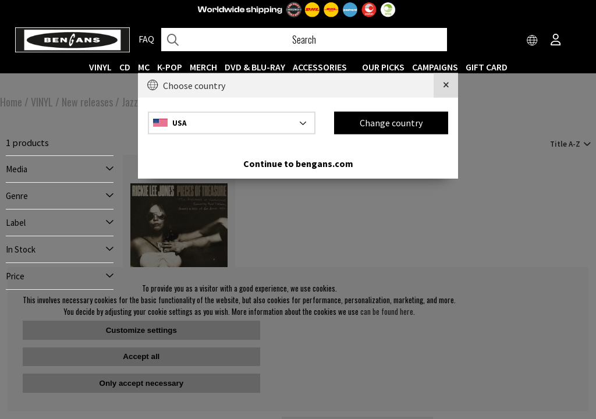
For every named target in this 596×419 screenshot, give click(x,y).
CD (124, 67)
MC (144, 67)
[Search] (304, 39)
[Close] (446, 85)
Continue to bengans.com (298, 163)
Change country (391, 123)
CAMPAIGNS (435, 67)
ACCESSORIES (320, 67)
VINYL (100, 67)
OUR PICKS (383, 67)
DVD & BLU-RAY (255, 67)
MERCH (203, 67)
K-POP (169, 67)
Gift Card (487, 67)
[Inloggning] (556, 41)
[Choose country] (532, 40)
